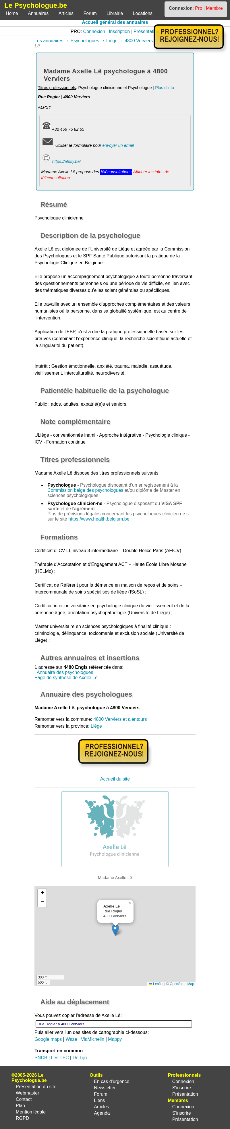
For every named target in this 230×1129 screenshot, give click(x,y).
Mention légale (31, 1111)
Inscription (119, 31)
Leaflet (156, 984)
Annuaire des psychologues (65, 672)
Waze (71, 1039)
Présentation (146, 31)
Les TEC (60, 1057)
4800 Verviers (139, 40)
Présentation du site (36, 1086)
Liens (99, 1100)
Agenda (102, 1113)
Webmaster (27, 1093)
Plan (20, 1105)
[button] (115, 930)
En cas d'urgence (111, 1081)
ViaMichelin (93, 1039)
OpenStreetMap (182, 984)
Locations (143, 13)
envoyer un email (118, 145)
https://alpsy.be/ (66, 161)
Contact (24, 1099)
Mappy (115, 1039)
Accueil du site (115, 779)
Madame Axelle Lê (53, 473)
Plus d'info (164, 87)
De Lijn (80, 1057)
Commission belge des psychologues (85, 490)
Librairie (115, 13)
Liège (111, 40)
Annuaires (38, 13)
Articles (66, 13)
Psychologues (85, 40)
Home (12, 13)
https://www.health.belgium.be (99, 519)
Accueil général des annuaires (115, 22)
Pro (198, 8)
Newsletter (105, 1087)
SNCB (40, 1057)
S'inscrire (181, 1087)
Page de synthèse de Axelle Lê (66, 677)
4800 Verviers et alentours (120, 719)
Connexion (94, 31)
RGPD (22, 1118)
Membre (214, 8)
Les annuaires (48, 40)
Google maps (48, 1039)
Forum (90, 13)
